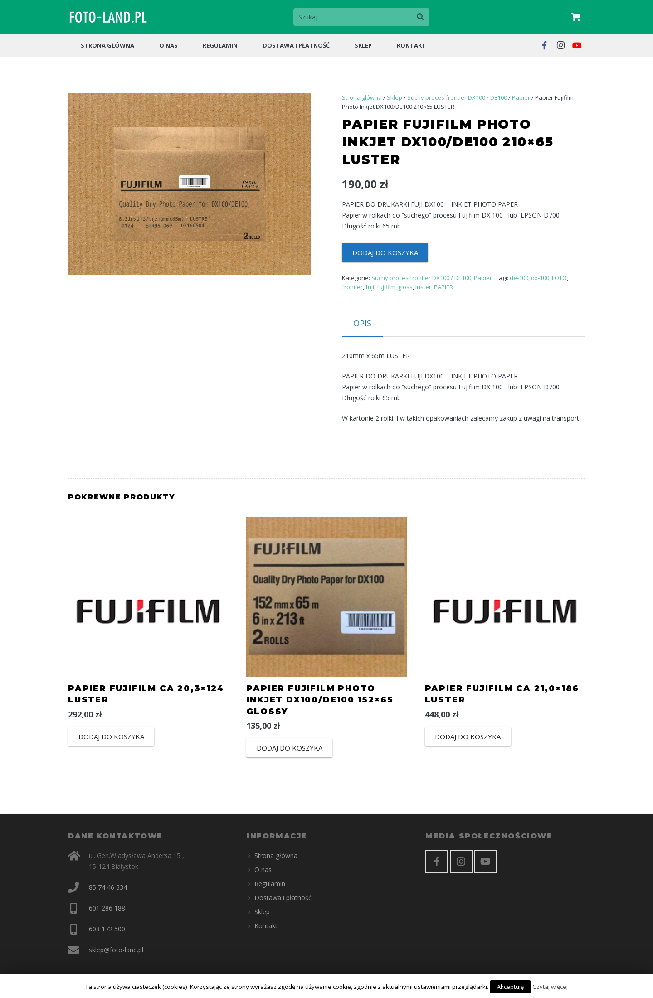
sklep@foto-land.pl (116, 949)
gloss (405, 287)
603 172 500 (107, 929)
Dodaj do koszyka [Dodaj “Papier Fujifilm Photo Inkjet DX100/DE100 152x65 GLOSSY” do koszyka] (289, 747)
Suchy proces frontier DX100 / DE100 (457, 97)
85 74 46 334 (108, 887)
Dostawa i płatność (283, 897)
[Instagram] (461, 861)
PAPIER (443, 287)
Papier (521, 97)
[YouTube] (485, 861)
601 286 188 (107, 908)
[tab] (362, 323)
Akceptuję (510, 987)
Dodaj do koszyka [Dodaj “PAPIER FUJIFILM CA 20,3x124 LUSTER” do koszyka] (111, 736)
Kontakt (266, 925)
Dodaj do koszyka (385, 252)
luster (423, 287)
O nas (263, 869)
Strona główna (362, 97)
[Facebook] (436, 861)
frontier (352, 287)
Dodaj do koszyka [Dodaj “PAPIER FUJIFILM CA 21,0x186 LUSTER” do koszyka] (468, 736)
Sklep (394, 97)
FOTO (559, 278)
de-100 (519, 278)
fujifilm (386, 287)
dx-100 (540, 278)
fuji (369, 287)
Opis (362, 323)
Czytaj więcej (550, 987)
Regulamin (269, 883)
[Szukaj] (361, 17)
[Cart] (575, 17)
